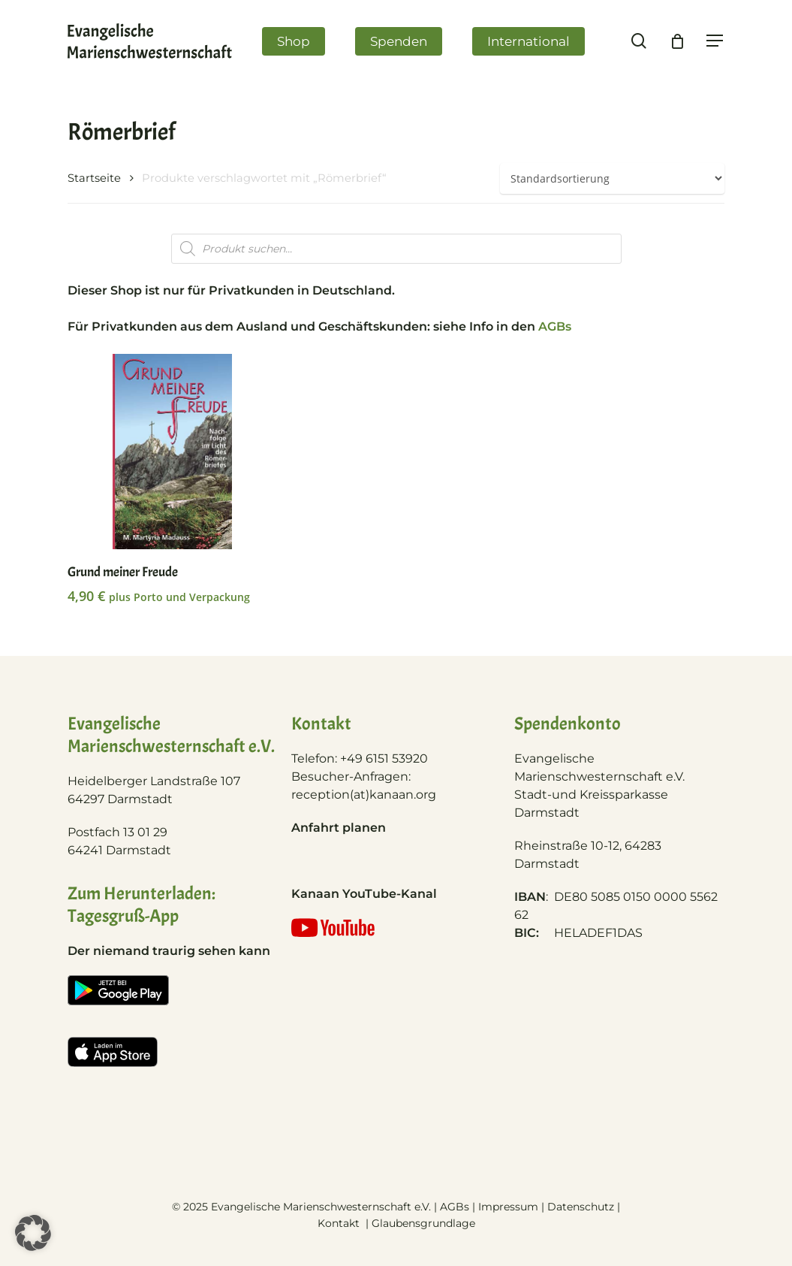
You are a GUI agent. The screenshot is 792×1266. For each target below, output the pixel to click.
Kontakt (340, 1223)
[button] (33, 1233)
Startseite (94, 178)
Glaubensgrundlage (423, 1223)
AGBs (554, 326)
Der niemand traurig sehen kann (169, 951)
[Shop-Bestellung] (612, 178)
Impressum (508, 1206)
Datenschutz (580, 1206)
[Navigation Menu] (720, 44)
